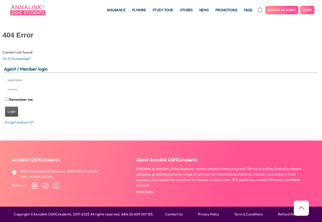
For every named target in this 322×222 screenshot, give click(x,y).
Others (186, 10)
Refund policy (288, 214)
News (204, 10)
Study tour (162, 10)
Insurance (116, 10)
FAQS (248, 10)
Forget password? (19, 122)
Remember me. (21, 99)
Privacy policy (208, 214)
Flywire (139, 10)
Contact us (174, 214)
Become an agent (282, 10)
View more (144, 191)
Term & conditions (248, 214)
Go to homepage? (17, 58)
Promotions (226, 10)
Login (307, 10)
